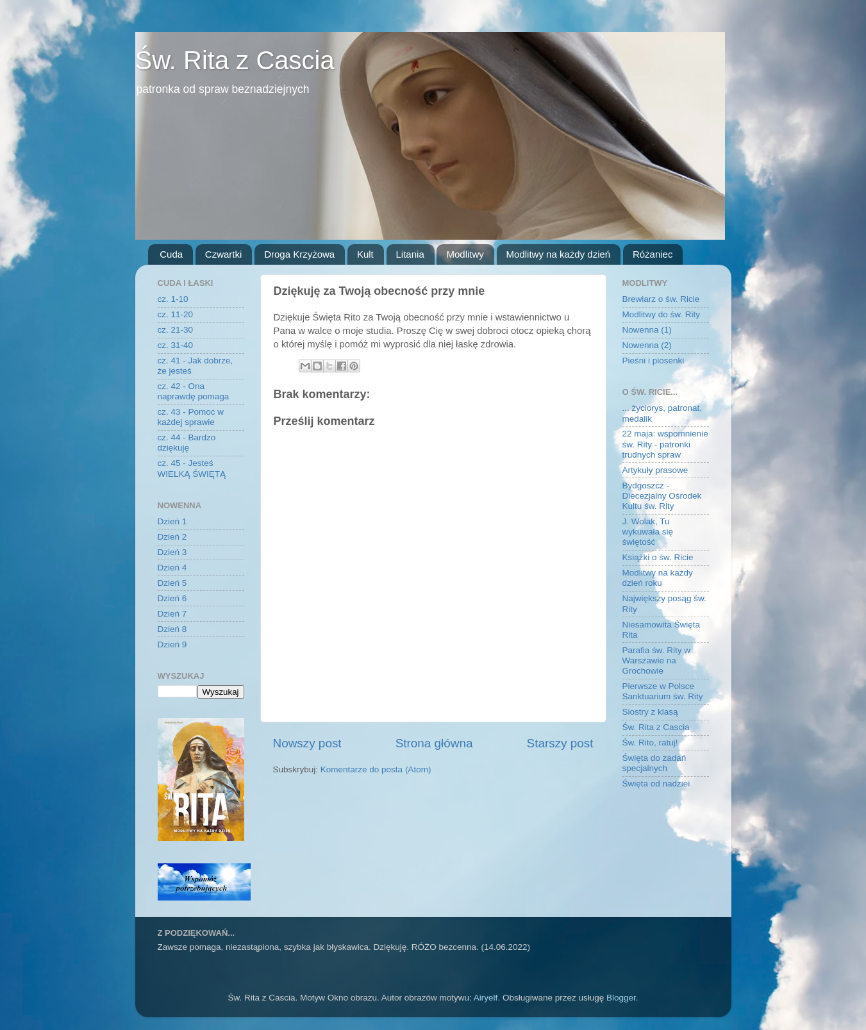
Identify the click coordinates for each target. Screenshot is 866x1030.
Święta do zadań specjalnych (654, 763)
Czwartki (223, 254)
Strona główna (434, 743)
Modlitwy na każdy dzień (558, 254)
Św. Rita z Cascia (235, 60)
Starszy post (560, 743)
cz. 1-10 (173, 299)
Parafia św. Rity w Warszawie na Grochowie (656, 660)
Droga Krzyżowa (299, 254)
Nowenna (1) (647, 330)
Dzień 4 (172, 567)
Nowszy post (307, 743)
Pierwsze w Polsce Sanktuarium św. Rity (662, 691)
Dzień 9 (172, 644)
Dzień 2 (172, 537)
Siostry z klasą (650, 712)
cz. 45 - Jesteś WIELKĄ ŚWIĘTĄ (192, 468)
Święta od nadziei (656, 783)
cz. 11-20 (176, 314)
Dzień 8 (172, 629)
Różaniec (653, 254)
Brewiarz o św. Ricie (661, 299)
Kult (365, 254)
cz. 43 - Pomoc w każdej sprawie (191, 417)
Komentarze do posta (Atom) (376, 769)
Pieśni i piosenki (653, 360)
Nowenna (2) (647, 345)
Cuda (171, 254)
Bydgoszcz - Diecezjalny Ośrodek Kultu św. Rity (662, 496)
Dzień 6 (172, 598)
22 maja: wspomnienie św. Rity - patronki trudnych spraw (665, 444)
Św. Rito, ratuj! (650, 742)
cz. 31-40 (176, 345)
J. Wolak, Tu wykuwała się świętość (648, 532)
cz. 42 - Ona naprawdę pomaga (193, 391)
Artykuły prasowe (655, 470)
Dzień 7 (172, 614)
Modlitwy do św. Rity (661, 314)
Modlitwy (464, 254)
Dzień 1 (172, 521)
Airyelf (486, 997)
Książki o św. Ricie (658, 557)
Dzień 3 (172, 552)
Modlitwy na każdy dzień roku (657, 578)
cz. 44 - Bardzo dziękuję (187, 443)
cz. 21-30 (176, 330)
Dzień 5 (172, 583)
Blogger (621, 997)
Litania (410, 254)
